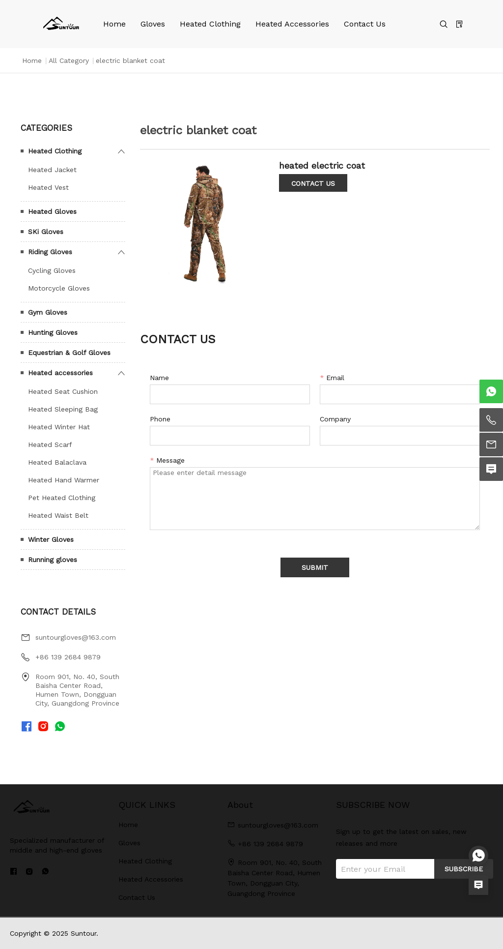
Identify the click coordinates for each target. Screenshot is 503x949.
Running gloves (52, 559)
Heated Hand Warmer (63, 480)
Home (114, 24)
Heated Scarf (50, 444)
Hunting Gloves (53, 332)
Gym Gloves (47, 312)
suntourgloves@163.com (75, 637)
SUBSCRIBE (464, 869)
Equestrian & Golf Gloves (69, 352)
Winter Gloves (51, 539)
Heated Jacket (52, 170)
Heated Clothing (210, 24)
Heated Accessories (292, 24)
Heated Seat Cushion (63, 391)
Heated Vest (48, 187)
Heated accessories (60, 373)
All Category (69, 60)
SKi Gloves (45, 232)
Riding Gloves (50, 252)
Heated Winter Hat (59, 427)
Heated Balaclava (57, 462)
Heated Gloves (52, 211)
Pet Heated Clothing (61, 498)
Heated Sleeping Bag (63, 409)
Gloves (152, 24)
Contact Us (365, 24)
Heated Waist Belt (58, 515)
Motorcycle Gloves (59, 288)
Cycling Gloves (52, 270)
